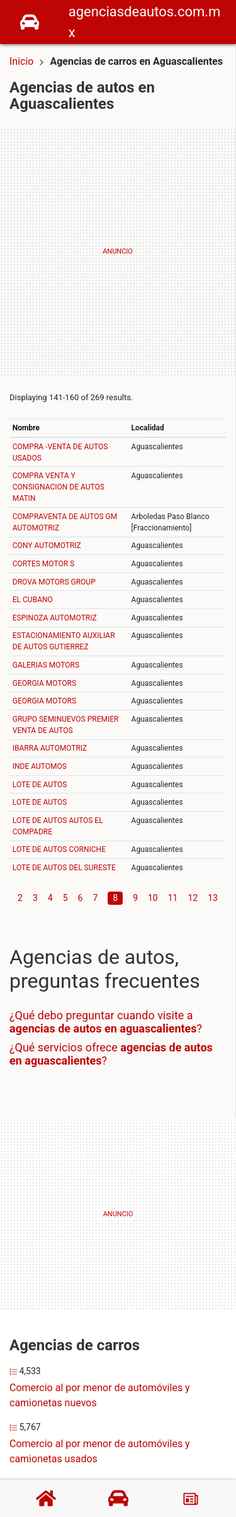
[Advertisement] (118, 252)
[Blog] (191, 1499)
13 (213, 898)
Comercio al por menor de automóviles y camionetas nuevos (99, 1395)
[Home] (29, 21)
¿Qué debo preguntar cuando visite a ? (105, 1022)
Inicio (21, 61)
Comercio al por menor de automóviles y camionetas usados (99, 1451)
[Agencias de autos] (118, 1498)
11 (173, 898)
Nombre (26, 427)
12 (193, 898)
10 (153, 898)
